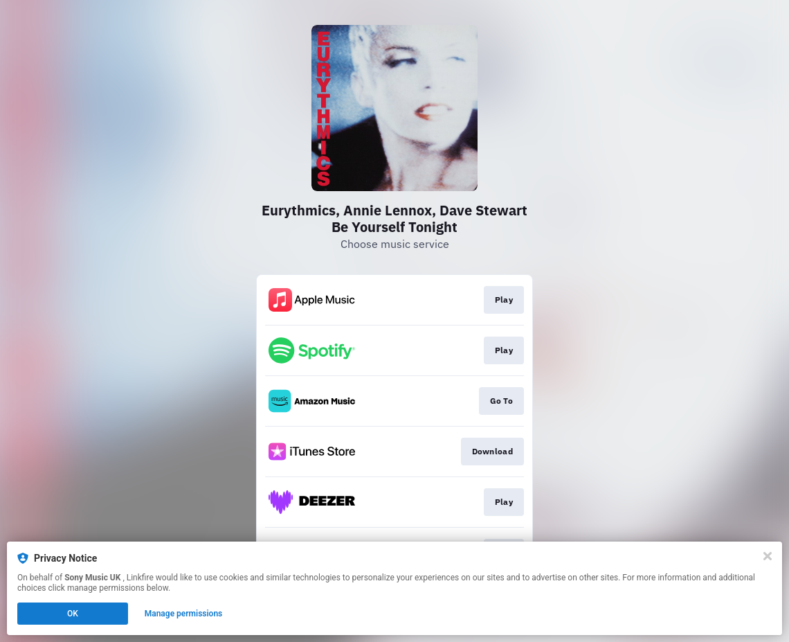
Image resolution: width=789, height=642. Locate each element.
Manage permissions (184, 613)
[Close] (767, 556)
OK (72, 613)
